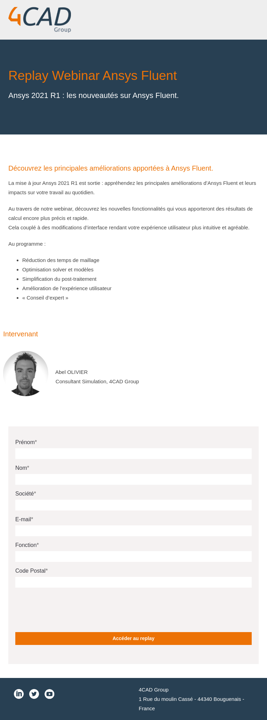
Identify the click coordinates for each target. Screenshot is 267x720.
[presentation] (68, 606)
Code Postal (30, 571)
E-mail (23, 519)
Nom (21, 468)
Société (24, 494)
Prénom (25, 442)
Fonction (26, 545)
